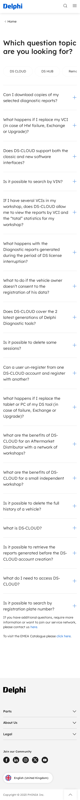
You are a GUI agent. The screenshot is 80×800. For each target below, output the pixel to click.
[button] (40, 98)
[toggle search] (65, 6)
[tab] (18, 71)
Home (9, 21)
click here (64, 636)
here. (34, 627)
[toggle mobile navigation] (75, 6)
